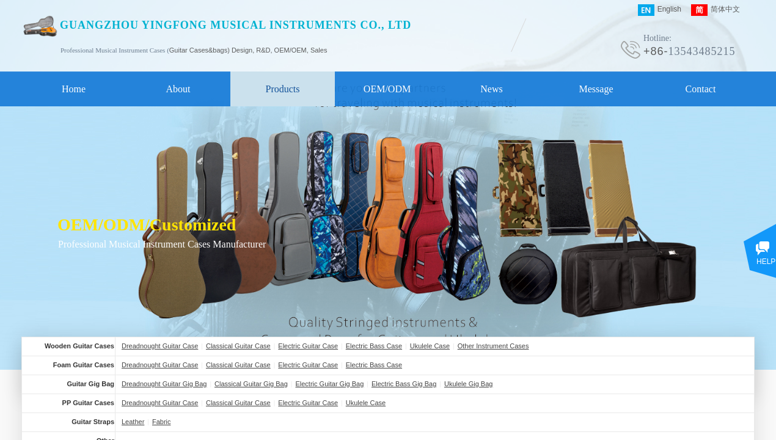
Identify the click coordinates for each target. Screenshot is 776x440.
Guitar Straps (92, 421)
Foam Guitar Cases (83, 365)
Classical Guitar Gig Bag (251, 383)
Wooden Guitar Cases (79, 346)
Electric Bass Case (374, 346)
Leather (133, 421)
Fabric (161, 421)
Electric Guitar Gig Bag (329, 383)
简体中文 (715, 10)
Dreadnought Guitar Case (160, 346)
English (659, 10)
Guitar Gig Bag (90, 383)
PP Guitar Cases (88, 402)
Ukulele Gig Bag (468, 383)
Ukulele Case (430, 346)
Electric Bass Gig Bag (404, 383)
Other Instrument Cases (493, 346)
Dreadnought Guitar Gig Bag (164, 383)
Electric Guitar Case (308, 346)
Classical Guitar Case (238, 346)
